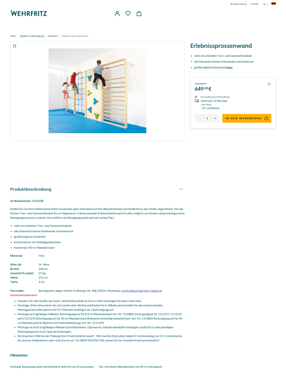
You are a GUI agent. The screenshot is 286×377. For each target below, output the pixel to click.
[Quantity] (207, 118)
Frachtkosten (213, 107)
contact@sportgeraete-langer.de (141, 290)
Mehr (229, 67)
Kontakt (254, 4)
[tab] (97, 189)
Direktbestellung (238, 4)
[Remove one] (199, 118)
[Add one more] (215, 118)
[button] (117, 13)
